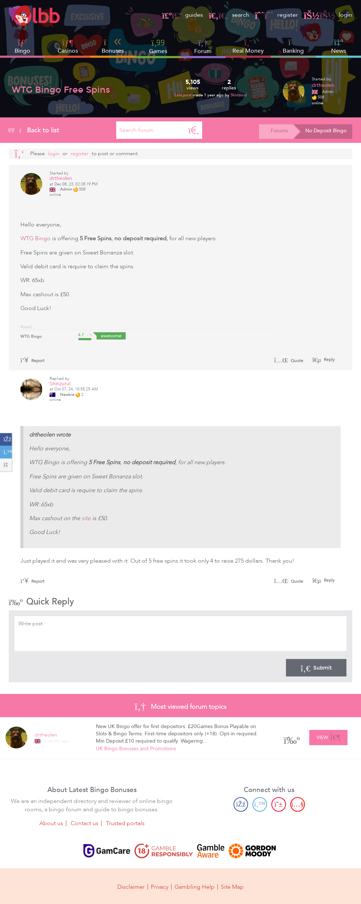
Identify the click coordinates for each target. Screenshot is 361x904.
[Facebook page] (241, 804)
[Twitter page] (259, 804)
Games (158, 46)
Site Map (232, 886)
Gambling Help (194, 886)
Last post (183, 95)
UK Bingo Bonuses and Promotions (136, 748)
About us (51, 823)
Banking (293, 46)
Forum (203, 46)
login (328, 15)
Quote (288, 360)
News (338, 46)
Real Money (248, 51)
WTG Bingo (35, 238)
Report (32, 360)
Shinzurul (239, 95)
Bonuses (113, 46)
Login (53, 153)
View (328, 736)
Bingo (22, 51)
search (229, 15)
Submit (316, 668)
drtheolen (323, 85)
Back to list (34, 130)
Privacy (159, 886)
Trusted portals (125, 823)
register (276, 15)
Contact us (84, 823)
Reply (329, 359)
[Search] (193, 130)
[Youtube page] (297, 804)
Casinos (68, 51)
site (86, 518)
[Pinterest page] (278, 804)
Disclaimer (131, 886)
